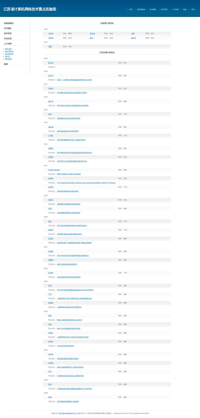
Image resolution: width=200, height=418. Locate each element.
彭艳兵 (50, 341)
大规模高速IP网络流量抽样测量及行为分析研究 (74, 389)
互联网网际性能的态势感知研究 (68, 213)
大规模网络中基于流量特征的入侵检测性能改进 (74, 298)
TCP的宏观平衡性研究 (65, 346)
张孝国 (50, 187)
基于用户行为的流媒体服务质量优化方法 (72, 161)
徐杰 (50, 114)
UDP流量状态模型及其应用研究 (68, 277)
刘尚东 (50, 239)
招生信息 (8, 49)
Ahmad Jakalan (54, 170)
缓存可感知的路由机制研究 (67, 264)
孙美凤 (50, 363)
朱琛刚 (50, 157)
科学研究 (164, 10)
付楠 (132, 33)
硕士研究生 (9, 54)
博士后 (7, 56)
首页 (131, 10)
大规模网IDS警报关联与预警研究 (69, 307)
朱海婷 (50, 273)
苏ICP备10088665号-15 (68, 413)
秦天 (91, 38)
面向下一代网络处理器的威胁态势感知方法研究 (74, 80)
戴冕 (50, 46)
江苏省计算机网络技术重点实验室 (29, 9)
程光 (50, 384)
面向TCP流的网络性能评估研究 (68, 328)
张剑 (50, 371)
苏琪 (50, 209)
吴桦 (50, 324)
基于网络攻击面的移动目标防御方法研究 (72, 93)
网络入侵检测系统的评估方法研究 (69, 320)
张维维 (50, 251)
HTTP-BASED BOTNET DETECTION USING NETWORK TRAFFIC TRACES (86, 183)
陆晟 (50, 397)
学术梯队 (153, 10)
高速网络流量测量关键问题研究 (68, 204)
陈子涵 (50, 63)
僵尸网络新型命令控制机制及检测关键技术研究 (74, 153)
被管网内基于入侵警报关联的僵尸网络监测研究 (74, 243)
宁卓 (50, 294)
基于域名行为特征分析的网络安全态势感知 (73, 105)
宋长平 (51, 33)
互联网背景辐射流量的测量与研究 (69, 234)
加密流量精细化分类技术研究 (68, 131)
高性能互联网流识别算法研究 (68, 191)
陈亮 (50, 286)
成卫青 (50, 354)
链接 (184, 10)
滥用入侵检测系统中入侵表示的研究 (70, 367)
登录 (193, 10)
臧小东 (50, 101)
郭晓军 (50, 148)
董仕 (50, 221)
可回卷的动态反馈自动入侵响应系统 (70, 376)
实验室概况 (141, 10)
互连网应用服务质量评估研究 (68, 359)
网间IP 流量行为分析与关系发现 (69, 174)
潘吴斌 (50, 127)
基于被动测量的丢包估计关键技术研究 (71, 140)
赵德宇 (51, 38)
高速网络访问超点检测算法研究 (68, 118)
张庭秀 (50, 178)
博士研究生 (9, 51)
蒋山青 (92, 33)
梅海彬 (50, 303)
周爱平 (50, 200)
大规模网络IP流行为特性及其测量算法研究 (73, 337)
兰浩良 (50, 135)
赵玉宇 (50, 76)
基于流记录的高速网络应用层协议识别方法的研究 (75, 290)
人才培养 (175, 10)
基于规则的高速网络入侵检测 (68, 401)
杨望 (50, 316)
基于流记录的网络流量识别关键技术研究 (72, 226)
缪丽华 (50, 230)
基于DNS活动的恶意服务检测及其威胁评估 (73, 256)
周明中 (50, 333)
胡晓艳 (50, 260)
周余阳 (50, 88)
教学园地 (8, 59)
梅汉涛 (133, 38)
